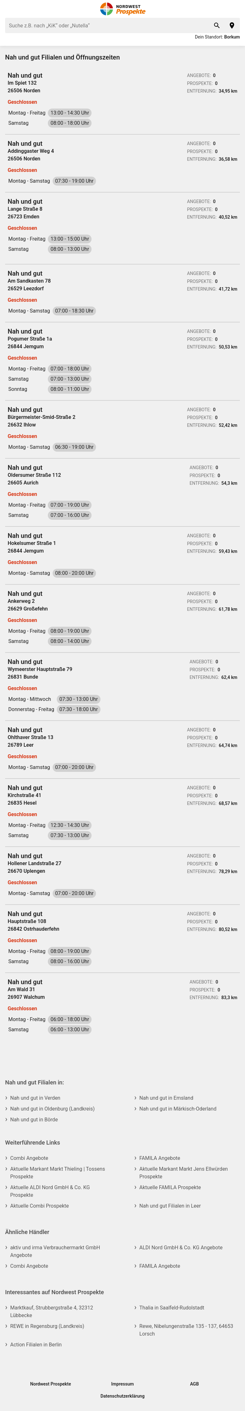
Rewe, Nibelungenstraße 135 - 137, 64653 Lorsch (186, 1330)
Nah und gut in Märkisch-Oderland (178, 1109)
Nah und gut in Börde (34, 1120)
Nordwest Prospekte (50, 1383)
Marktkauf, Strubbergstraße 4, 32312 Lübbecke (51, 1311)
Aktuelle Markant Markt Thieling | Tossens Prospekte (57, 1173)
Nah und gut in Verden (35, 1098)
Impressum (122, 1383)
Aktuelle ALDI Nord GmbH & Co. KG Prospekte (50, 1191)
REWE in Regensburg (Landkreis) (47, 1326)
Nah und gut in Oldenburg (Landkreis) (52, 1109)
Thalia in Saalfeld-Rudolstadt (171, 1308)
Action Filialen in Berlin (36, 1345)
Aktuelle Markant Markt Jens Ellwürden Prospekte (183, 1173)
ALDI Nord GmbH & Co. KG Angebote (181, 1248)
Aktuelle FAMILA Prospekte (170, 1187)
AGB (194, 1383)
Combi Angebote (29, 1158)
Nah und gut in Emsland (166, 1098)
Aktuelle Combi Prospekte (39, 1206)
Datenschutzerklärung (122, 1396)
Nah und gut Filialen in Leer (170, 1206)
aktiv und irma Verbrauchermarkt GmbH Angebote (55, 1251)
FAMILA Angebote (159, 1158)
